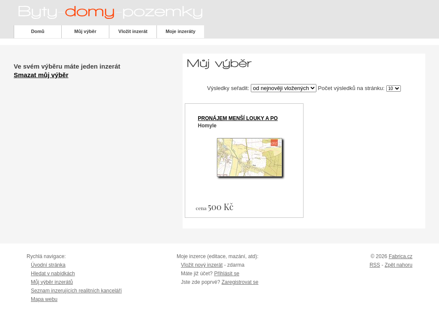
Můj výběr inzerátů (52, 282)
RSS (375, 265)
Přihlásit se (226, 274)
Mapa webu (44, 299)
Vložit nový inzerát (202, 265)
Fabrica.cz (400, 256)
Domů (37, 31)
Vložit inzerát (132, 31)
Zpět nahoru (398, 265)
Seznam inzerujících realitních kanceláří (76, 291)
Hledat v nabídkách (53, 274)
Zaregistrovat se (240, 282)
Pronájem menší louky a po (238, 118)
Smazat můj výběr (41, 74)
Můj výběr (85, 31)
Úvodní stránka (48, 265)
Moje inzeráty (180, 31)
